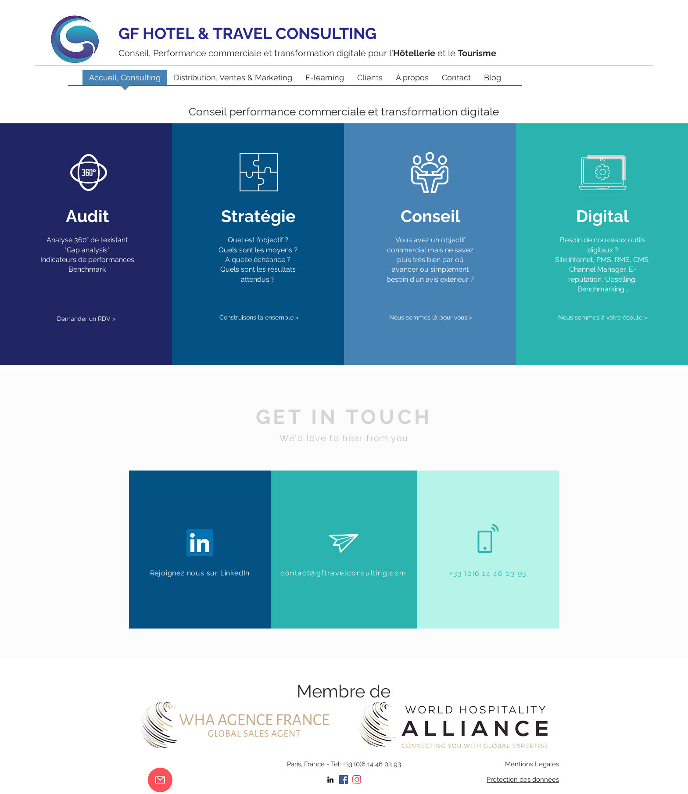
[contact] (160, 780)
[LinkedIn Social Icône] (199, 542)
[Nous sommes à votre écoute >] (603, 318)
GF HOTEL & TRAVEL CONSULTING (247, 33)
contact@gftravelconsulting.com (343, 573)
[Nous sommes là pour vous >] (430, 317)
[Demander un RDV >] (86, 319)
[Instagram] (356, 779)
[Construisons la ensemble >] (259, 317)
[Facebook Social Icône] (343, 779)
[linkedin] (330, 779)
